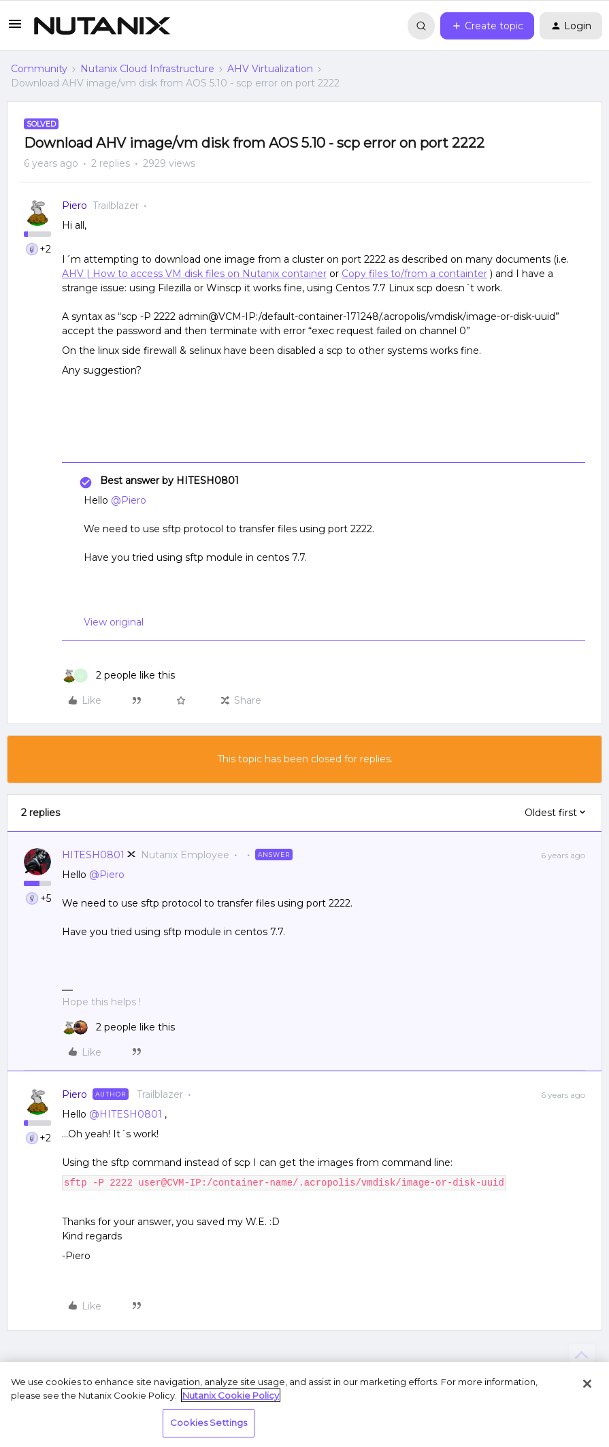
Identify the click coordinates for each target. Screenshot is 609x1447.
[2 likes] (118, 675)
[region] (304, 1404)
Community (39, 69)
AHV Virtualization (270, 69)
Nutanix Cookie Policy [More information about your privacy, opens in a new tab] (230, 1395)
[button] (15, 28)
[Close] (587, 1384)
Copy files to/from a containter (414, 273)
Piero (74, 205)
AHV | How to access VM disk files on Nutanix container (194, 273)
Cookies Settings (208, 1422)
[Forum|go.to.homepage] (102, 25)
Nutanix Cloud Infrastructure (147, 69)
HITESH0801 (93, 855)
